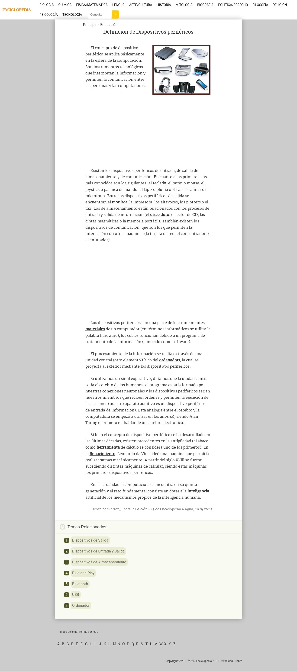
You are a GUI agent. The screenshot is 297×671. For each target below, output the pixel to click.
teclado (159, 183)
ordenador (168, 360)
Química (65, 5)
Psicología (48, 14)
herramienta (108, 447)
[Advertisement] (148, 129)
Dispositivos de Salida (90, 540)
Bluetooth (80, 584)
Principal (90, 24)
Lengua (118, 5)
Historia (164, 5)
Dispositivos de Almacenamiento (99, 562)
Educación (108, 24)
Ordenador (81, 605)
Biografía (205, 5)
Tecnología (72, 14)
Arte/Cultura (140, 5)
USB (75, 594)
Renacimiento (102, 454)
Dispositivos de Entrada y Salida (98, 551)
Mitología (184, 5)
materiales (95, 329)
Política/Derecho (233, 5)
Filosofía (260, 5)
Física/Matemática (92, 5)
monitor (119, 202)
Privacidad (226, 661)
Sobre (238, 661)
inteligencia (198, 491)
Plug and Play (83, 573)
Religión (280, 5)
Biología (46, 5)
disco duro (159, 215)
